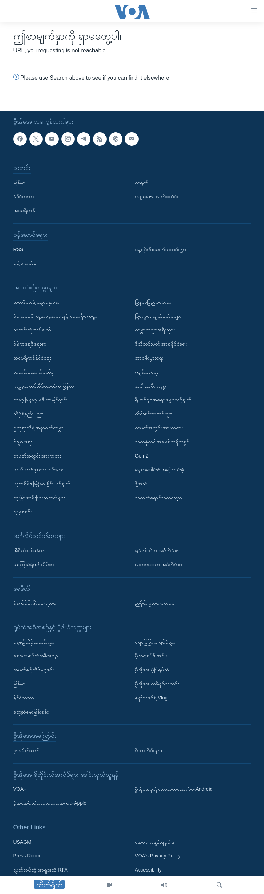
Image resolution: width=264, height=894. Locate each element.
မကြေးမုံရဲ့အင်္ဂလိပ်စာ (33, 564)
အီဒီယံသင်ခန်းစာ (29, 550)
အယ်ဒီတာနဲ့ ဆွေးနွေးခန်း (36, 302)
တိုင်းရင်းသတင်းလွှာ (154, 413)
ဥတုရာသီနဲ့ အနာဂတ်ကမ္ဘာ (38, 427)
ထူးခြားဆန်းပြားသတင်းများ (39, 497)
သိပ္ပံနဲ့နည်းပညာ (28, 413)
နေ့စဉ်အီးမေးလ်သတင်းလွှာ (160, 249)
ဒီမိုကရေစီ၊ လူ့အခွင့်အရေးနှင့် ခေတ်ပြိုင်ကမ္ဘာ (55, 316)
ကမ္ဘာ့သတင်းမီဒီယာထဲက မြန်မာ (44, 386)
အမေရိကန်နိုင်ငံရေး (32, 358)
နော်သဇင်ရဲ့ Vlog (151, 698)
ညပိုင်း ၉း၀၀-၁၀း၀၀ (155, 603)
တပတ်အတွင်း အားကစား (37, 456)
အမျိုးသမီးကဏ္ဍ (150, 386)
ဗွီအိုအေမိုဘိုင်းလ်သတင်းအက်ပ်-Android (174, 789)
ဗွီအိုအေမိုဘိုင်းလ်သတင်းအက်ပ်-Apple (49, 803)
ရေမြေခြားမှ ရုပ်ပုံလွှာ (155, 642)
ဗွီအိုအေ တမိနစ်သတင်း (157, 683)
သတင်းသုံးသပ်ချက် (32, 330)
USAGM (22, 842)
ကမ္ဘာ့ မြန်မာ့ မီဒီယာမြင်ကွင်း (40, 399)
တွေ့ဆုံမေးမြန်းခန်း (31, 712)
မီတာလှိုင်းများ (148, 750)
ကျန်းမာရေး (146, 372)
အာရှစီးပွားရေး (149, 358)
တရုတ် (141, 182)
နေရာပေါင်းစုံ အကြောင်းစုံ (160, 469)
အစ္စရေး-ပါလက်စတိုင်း (157, 196)
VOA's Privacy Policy (158, 856)
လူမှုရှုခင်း (22, 511)
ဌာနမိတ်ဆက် (26, 750)
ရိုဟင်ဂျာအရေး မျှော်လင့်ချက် (163, 399)
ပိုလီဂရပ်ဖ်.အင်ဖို (151, 656)
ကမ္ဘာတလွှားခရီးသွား (155, 330)
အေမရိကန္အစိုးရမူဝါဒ (154, 842)
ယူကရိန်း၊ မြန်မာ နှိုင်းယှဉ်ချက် (42, 483)
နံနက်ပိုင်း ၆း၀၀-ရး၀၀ (35, 603)
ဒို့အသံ (141, 483)
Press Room (26, 856)
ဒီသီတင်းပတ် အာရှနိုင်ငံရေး (161, 344)
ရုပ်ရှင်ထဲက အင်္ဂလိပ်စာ (157, 550)
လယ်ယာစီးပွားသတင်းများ (38, 469)
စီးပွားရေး (22, 442)
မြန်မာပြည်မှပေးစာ (153, 302)
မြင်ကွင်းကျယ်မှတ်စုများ (158, 316)
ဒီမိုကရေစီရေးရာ (29, 344)
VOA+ (20, 789)
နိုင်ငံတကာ (23, 196)
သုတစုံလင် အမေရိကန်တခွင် (162, 442)
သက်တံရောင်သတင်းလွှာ (158, 497)
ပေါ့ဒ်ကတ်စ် (25, 263)
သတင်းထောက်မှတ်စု (33, 372)
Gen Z (142, 456)
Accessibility (148, 870)
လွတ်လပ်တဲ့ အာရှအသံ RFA (40, 870)
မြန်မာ (19, 182)
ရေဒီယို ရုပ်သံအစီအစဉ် (35, 656)
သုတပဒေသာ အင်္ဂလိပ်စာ (159, 564)
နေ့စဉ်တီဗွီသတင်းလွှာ (33, 642)
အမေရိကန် (24, 210)
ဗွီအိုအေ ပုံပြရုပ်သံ (152, 669)
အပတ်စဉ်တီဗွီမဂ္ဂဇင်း (33, 669)
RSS (18, 249)
